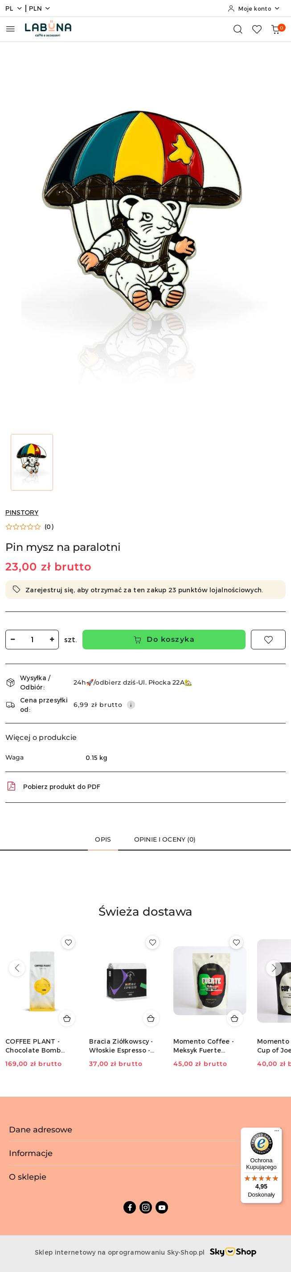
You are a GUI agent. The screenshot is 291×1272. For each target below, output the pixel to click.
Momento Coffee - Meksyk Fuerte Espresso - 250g (203, 1046)
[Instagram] (145, 1207)
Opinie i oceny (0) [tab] (165, 839)
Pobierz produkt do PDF (52, 786)
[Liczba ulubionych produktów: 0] (257, 29)
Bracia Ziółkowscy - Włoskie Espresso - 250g (121, 1046)
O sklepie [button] (145, 1177)
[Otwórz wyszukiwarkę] (238, 29)
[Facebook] (129, 1207)
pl (14, 8)
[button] (29, 526)
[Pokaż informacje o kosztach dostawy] (131, 705)
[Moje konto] (254, 8)
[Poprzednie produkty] (17, 968)
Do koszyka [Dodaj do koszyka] (164, 639)
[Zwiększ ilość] (51, 639)
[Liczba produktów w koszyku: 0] (275, 29)
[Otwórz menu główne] (10, 29)
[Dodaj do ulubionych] (268, 639)
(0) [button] (49, 527)
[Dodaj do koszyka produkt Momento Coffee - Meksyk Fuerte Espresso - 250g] (235, 1018)
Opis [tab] (103, 839)
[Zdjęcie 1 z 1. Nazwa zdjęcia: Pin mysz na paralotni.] (31, 462)
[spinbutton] (32, 639)
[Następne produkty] (274, 968)
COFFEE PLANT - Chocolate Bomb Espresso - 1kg (33, 1046)
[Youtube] (162, 1207)
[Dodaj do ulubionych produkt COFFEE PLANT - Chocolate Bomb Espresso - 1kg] (68, 942)
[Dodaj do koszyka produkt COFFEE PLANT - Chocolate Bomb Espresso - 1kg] (67, 1018)
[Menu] (276, 1132)
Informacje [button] (145, 1153)
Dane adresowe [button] (145, 1130)
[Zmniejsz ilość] (12, 639)
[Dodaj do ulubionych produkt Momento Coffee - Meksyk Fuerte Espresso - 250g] (236, 942)
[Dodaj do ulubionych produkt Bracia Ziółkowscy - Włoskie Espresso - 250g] (152, 942)
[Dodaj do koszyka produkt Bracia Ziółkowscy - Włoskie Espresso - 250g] (151, 1018)
